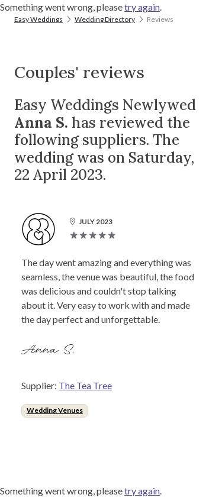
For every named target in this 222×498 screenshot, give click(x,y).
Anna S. (49, 350)
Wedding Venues (55, 410)
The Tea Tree (85, 385)
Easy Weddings (38, 19)
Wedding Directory (105, 19)
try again (142, 6)
